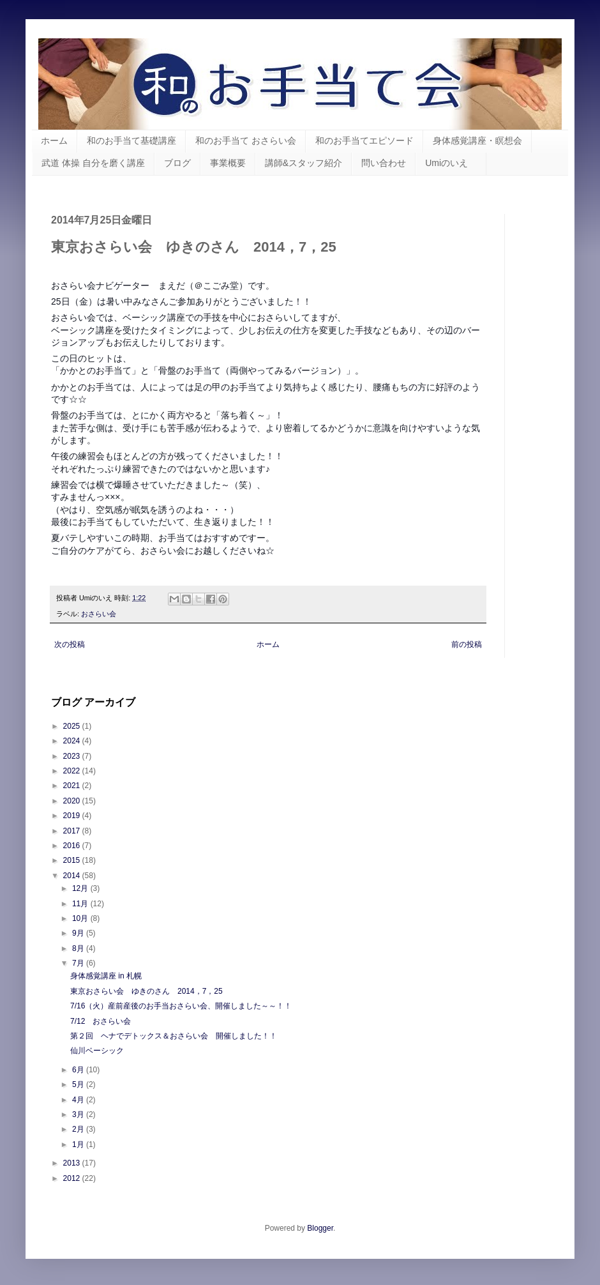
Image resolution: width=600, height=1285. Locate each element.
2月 (79, 1129)
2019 (72, 815)
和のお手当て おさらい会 (245, 140)
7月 (79, 963)
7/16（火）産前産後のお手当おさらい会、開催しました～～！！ (181, 1005)
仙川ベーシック (97, 1050)
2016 (72, 845)
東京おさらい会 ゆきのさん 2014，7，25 (146, 991)
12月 (81, 888)
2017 (72, 830)
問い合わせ (383, 163)
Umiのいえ (451, 163)
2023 (72, 756)
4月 (79, 1099)
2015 (72, 860)
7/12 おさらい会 (100, 1021)
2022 (72, 770)
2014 (72, 875)
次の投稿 (69, 644)
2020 (72, 800)
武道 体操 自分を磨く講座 (93, 163)
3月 (79, 1114)
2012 (72, 1178)
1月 (79, 1144)
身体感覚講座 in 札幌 (106, 975)
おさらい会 (98, 614)
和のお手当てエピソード (364, 140)
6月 (79, 1069)
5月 (79, 1084)
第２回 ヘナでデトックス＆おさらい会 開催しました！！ (173, 1035)
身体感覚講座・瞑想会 (477, 140)
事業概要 (228, 163)
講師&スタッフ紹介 (303, 163)
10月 (81, 918)
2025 (72, 726)
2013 (72, 1163)
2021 (72, 785)
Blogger (320, 1228)
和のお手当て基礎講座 (131, 140)
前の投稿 (466, 644)
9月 (79, 933)
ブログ (177, 163)
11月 (81, 903)
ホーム (54, 140)
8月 (79, 948)
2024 (72, 740)
